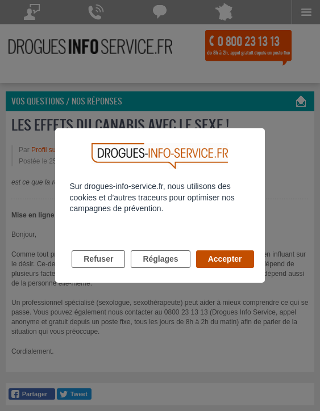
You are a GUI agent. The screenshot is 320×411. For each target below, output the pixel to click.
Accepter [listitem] (225, 258)
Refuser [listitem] (98, 258)
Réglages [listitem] (160, 258)
